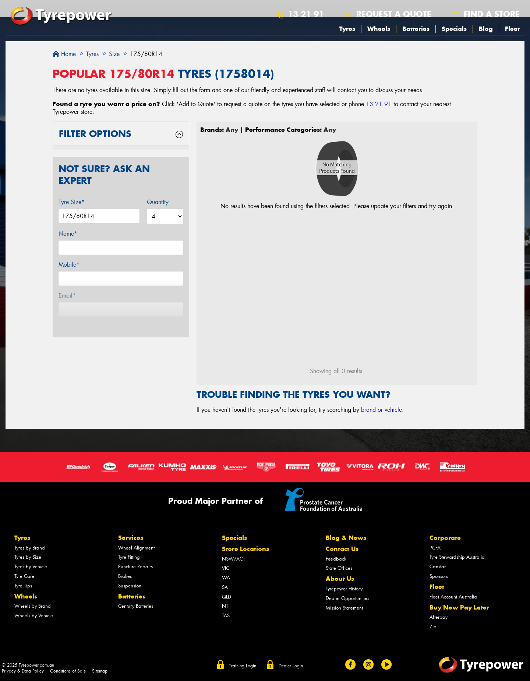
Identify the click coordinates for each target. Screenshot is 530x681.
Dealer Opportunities (347, 598)
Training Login (242, 666)
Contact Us (342, 549)
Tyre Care (24, 576)
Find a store (492, 14)
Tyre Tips (23, 586)
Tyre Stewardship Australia (457, 557)
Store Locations (245, 549)
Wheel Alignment (136, 548)
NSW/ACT (233, 559)
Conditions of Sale (68, 671)
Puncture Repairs (135, 567)
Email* (67, 295)
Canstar (438, 567)
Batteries (416, 29)
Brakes (125, 576)
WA (226, 578)
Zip (433, 627)
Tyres (347, 29)
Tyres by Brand (29, 548)
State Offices (339, 568)
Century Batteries (135, 606)
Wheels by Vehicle (33, 615)
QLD (226, 597)
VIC (225, 568)
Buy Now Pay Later (459, 607)
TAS (226, 615)
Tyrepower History (344, 589)
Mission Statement (344, 608)
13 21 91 (306, 14)
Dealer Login (291, 666)
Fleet (512, 29)
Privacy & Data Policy (23, 671)
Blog (486, 29)
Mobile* (69, 264)
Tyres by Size (27, 557)
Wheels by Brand (32, 606)
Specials (454, 29)
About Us (340, 579)
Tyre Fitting (129, 557)
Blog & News (346, 538)
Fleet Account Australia (453, 597)
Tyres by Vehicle (30, 567)
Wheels (378, 29)
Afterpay (439, 617)
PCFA (435, 548)
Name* (68, 234)
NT (225, 606)
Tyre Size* (72, 202)
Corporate (445, 538)
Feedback (336, 559)
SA (225, 587)
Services (130, 538)
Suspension (129, 586)
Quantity (158, 202)
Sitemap (99, 671)
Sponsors (439, 576)
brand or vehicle (381, 410)
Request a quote (393, 14)
